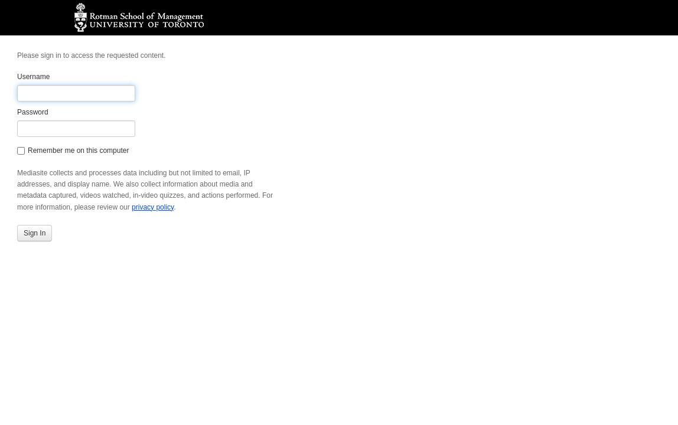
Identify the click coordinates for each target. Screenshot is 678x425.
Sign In (34, 233)
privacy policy (153, 207)
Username (33, 77)
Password (32, 112)
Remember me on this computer (73, 150)
